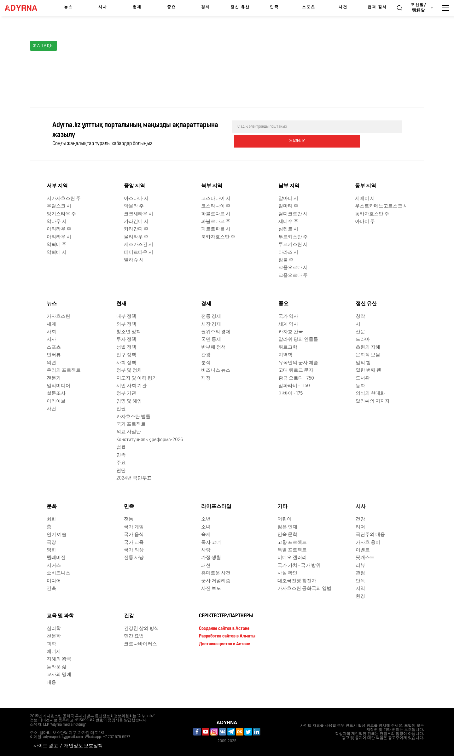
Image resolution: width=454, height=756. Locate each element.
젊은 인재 (287, 527)
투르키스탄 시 (293, 244)
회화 (51, 519)
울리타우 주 (136, 237)
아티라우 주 (59, 229)
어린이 (284, 519)
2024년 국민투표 (134, 478)
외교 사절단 (128, 432)
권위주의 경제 (215, 332)
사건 (343, 7)
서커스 (54, 565)
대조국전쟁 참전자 (296, 581)
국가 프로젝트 (131, 424)
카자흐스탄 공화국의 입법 (304, 588)
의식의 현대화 (370, 393)
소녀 (206, 527)
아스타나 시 (136, 198)
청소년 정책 (128, 332)
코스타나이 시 (215, 198)
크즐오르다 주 (293, 275)
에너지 (54, 651)
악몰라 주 (134, 206)
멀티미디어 (58, 386)
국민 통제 (211, 339)
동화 (360, 386)
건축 (51, 588)
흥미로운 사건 (215, 573)
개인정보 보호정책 (83, 746)
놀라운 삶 (57, 667)
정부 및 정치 (129, 370)
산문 (360, 332)
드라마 (363, 339)
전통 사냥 (134, 557)
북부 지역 (211, 186)
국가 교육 (134, 542)
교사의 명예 (59, 674)
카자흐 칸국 (290, 332)
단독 (360, 581)
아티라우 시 (59, 237)
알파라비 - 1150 (294, 386)
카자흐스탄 (58, 316)
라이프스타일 (216, 506)
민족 (274, 7)
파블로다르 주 (215, 221)
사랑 (206, 550)
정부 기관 (126, 393)
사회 (51, 332)
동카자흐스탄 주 (372, 214)
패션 (206, 565)
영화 (51, 550)
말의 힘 (363, 363)
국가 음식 (134, 534)
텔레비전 (56, 557)
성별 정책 (126, 347)
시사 (102, 7)
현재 (137, 7)
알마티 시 (288, 198)
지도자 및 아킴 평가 (136, 378)
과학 (51, 644)
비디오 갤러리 (292, 557)
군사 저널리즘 (215, 581)
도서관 (363, 378)
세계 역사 (288, 324)
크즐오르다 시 (293, 267)
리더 (360, 527)
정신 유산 (240, 7)
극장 (51, 542)
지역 (360, 588)
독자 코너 (211, 542)
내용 (51, 682)
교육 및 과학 (60, 616)
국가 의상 (134, 550)
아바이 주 (365, 221)
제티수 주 (288, 221)
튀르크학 (287, 347)
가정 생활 (211, 557)
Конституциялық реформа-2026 (149, 440)
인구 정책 (126, 355)
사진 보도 (211, 588)
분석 (206, 363)
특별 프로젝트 (292, 550)
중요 (171, 7)
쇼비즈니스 (58, 573)
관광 (206, 355)
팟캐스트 (365, 557)
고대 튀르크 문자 (295, 370)
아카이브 (56, 401)
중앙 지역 (134, 186)
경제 (205, 7)
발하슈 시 (134, 260)
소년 (206, 519)
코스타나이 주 (215, 206)
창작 (360, 316)
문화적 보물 (368, 355)
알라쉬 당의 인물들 (298, 339)
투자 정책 (126, 339)
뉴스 (68, 7)
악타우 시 (57, 221)
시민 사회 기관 (131, 386)
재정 (206, 378)
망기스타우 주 (61, 214)
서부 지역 (57, 186)
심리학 (54, 628)
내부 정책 (126, 316)
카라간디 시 (136, 221)
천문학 (54, 636)
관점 (360, 573)
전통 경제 (211, 316)
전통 (128, 519)
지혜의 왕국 (59, 659)
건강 (360, 519)
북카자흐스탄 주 (218, 237)
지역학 (285, 355)
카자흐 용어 (368, 542)
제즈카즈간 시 (138, 244)
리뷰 (360, 565)
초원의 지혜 (368, 347)
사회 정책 (126, 363)
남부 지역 (289, 186)
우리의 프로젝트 (64, 370)
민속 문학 (287, 534)
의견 (51, 363)
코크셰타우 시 (138, 214)
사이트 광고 (45, 746)
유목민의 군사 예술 (298, 363)
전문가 (54, 378)
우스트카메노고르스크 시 (381, 206)
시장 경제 (211, 324)
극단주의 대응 (370, 534)
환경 (360, 596)
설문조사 (56, 393)
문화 (52, 506)
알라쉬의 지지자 (373, 401)
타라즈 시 (288, 252)
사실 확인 (287, 573)
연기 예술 (57, 534)
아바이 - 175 (290, 393)
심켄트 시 (288, 229)
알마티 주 (288, 206)
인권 (121, 409)
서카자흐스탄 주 (64, 198)
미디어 (54, 581)
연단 (121, 470)
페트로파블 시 (215, 229)
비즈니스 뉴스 (215, 370)
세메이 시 (365, 198)
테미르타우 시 (138, 252)
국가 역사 (288, 316)
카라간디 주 (136, 229)
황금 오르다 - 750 (296, 378)
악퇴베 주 (57, 244)
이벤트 (363, 550)
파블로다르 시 (215, 214)
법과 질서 (377, 7)
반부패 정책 (213, 347)
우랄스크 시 (59, 206)
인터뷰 (54, 355)
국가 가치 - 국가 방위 (299, 565)
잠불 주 (286, 260)
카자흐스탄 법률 (133, 417)
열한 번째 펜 (368, 370)
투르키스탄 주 (293, 237)
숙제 (206, 534)
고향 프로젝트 (292, 542)
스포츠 (308, 7)
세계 (51, 324)
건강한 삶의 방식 (141, 628)
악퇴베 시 (57, 252)
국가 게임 (134, 527)
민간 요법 (134, 636)
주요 (121, 463)
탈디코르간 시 (293, 214)
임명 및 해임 (129, 401)
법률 (121, 447)
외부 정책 (126, 324)
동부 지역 (365, 186)
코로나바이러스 (140, 644)
